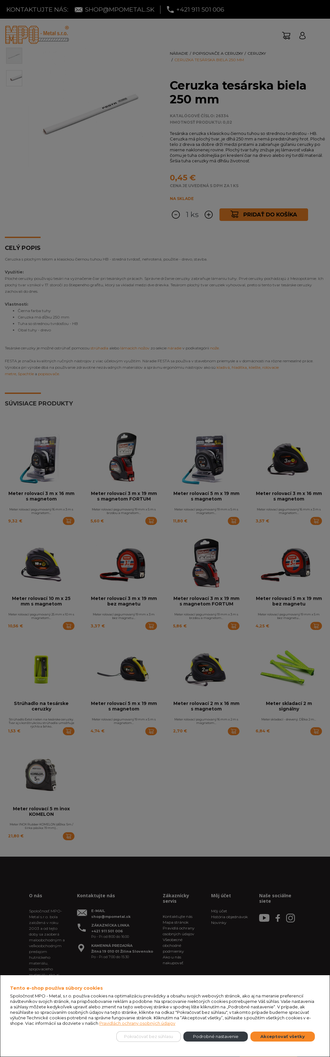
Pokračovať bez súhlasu (148, 1036)
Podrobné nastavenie (215, 1036)
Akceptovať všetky (282, 1036)
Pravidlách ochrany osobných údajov (137, 1023)
